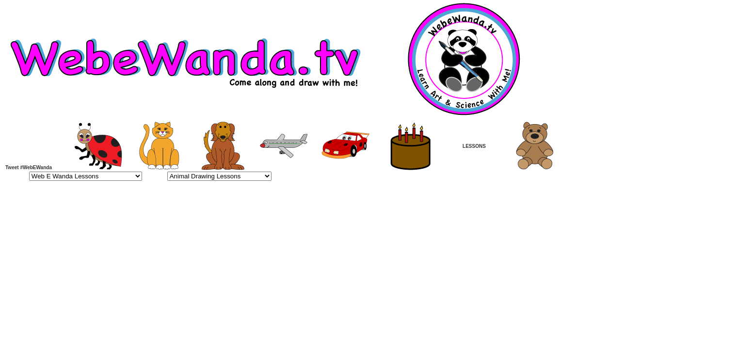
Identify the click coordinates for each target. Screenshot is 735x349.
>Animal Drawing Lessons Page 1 (219, 176)
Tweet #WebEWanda (28, 167)
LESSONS (474, 146)
